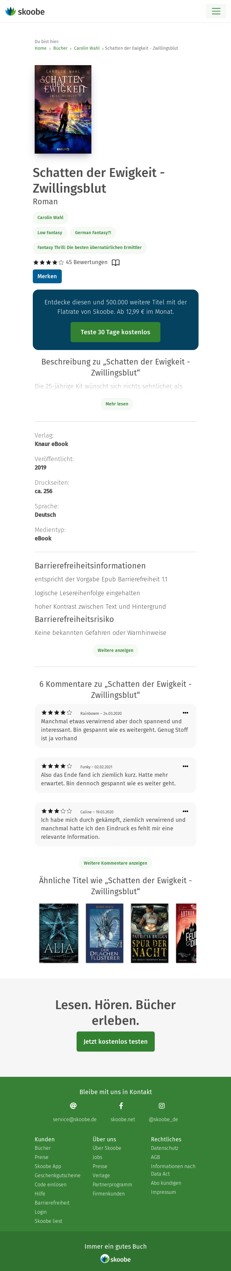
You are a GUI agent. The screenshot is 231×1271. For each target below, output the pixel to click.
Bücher (60, 48)
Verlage (101, 1175)
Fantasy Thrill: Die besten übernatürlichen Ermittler (90, 247)
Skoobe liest (48, 1221)
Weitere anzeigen (115, 650)
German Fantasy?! (93, 232)
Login (41, 1212)
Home (41, 48)
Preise (42, 1157)
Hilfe (40, 1194)
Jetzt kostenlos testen (116, 1041)
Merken (47, 276)
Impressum (163, 1192)
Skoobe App (48, 1166)
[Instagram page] (163, 1112)
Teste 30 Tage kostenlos (115, 332)
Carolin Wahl (87, 48)
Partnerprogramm (112, 1185)
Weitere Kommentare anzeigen (115, 863)
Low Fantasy (50, 232)
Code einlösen (50, 1185)
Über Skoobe (107, 1148)
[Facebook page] (122, 1112)
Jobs (97, 1157)
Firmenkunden (109, 1194)
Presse (100, 1166)
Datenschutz (164, 1148)
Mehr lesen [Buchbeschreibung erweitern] (117, 404)
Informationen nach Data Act (173, 1170)
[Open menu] (216, 11)
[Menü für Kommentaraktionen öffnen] (185, 713)
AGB (155, 1157)
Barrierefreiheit (52, 1203)
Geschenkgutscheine (57, 1175)
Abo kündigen (166, 1183)
